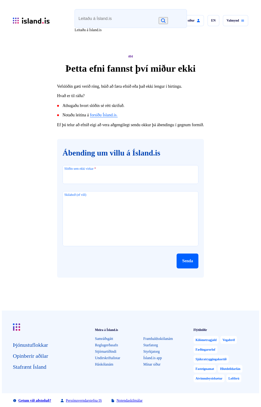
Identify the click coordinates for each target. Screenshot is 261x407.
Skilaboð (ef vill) (75, 195)
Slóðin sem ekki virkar (80, 168)
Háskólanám (104, 364)
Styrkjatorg (151, 351)
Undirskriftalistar (107, 358)
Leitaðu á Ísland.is (88, 30)
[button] (189, 20)
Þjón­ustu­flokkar (30, 345)
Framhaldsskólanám (158, 339)
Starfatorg (150, 345)
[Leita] (163, 20)
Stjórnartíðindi (105, 351)
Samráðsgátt (104, 339)
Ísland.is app (152, 358)
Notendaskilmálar (130, 400)
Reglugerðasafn (106, 345)
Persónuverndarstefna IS (84, 400)
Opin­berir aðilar (30, 356)
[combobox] (123, 20)
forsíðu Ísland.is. (104, 115)
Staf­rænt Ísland (29, 367)
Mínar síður (152, 364)
